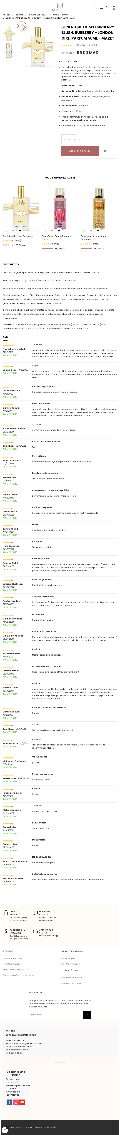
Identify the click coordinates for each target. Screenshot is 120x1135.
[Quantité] (69, 139)
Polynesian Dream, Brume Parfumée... (94, 238)
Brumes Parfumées (71, 983)
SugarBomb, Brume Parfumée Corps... (57, 238)
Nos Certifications (12, 964)
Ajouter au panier (80, 151)
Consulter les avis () (86, 45)
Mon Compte (68, 958)
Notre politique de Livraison (16, 969)
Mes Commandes (70, 964)
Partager (63, 165)
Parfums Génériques (71, 977)
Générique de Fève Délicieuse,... (19, 236)
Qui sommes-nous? (13, 958)
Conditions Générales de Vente (19, 975)
